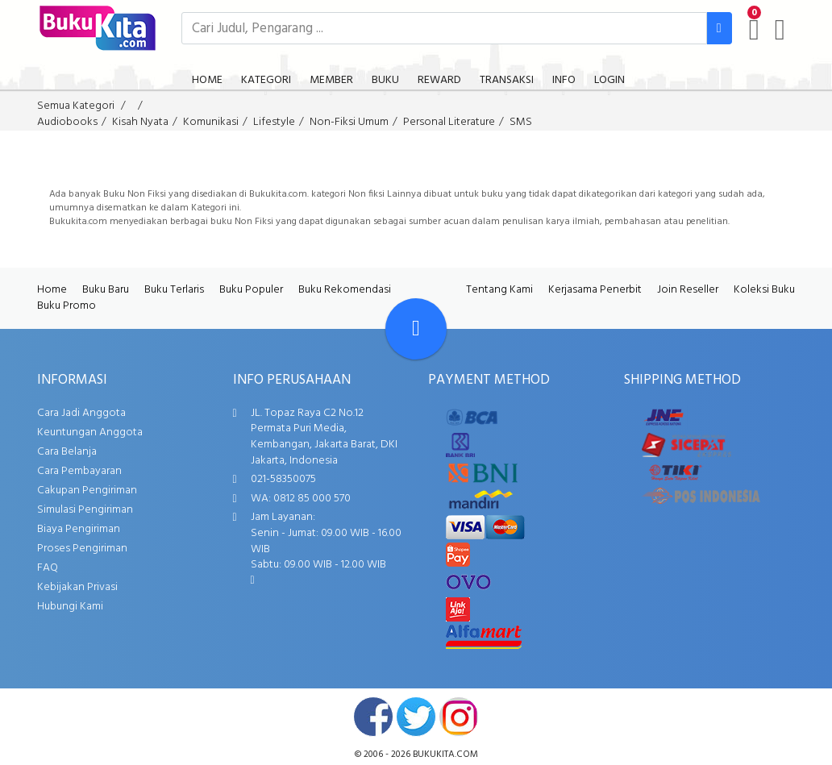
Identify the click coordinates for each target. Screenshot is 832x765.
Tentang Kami (499, 290)
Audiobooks (67, 122)
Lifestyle (274, 122)
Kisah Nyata (140, 122)
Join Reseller (687, 290)
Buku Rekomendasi (344, 290)
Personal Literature (449, 122)
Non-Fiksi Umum (349, 122)
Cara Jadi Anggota (81, 413)
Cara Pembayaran (79, 471)
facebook (373, 716)
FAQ (47, 568)
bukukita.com (445, 754)
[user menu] (780, 30)
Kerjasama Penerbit (595, 290)
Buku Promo (66, 306)
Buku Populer (251, 290)
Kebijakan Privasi (77, 587)
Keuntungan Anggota (90, 432)
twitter (416, 716)
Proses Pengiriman (82, 548)
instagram (459, 716)
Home (52, 290)
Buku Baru (105, 290)
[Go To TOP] (416, 329)
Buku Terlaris (174, 290)
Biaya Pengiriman (78, 529)
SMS (521, 122)
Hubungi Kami (70, 606)
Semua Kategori (75, 106)
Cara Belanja (67, 452)
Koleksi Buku (764, 290)
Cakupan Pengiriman (87, 490)
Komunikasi (211, 122)
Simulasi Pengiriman (85, 510)
